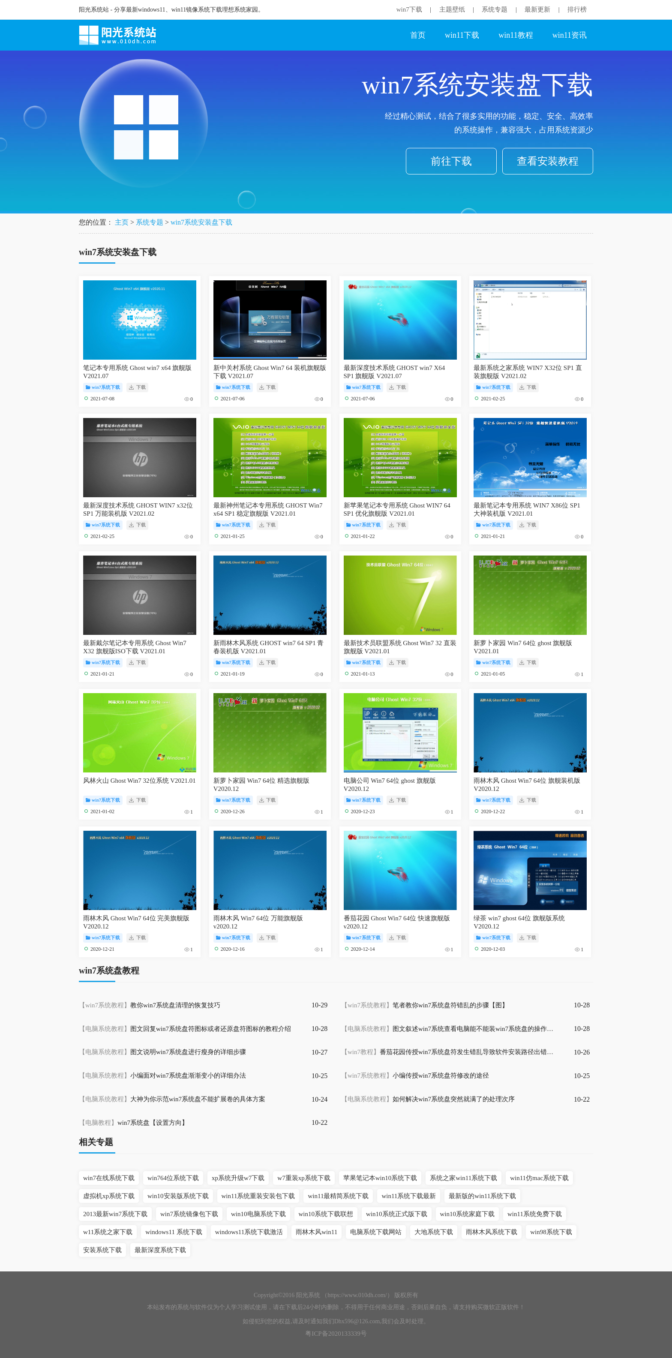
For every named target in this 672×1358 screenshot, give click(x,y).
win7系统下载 (103, 387)
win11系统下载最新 (408, 1196)
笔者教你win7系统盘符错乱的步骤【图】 (424, 1005)
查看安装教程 (548, 161)
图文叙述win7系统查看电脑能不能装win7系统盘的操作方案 (448, 1028)
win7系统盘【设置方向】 (133, 1122)
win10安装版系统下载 (178, 1196)
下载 (137, 387)
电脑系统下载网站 (376, 1232)
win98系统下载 (551, 1232)
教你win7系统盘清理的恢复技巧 (149, 1005)
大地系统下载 (433, 1232)
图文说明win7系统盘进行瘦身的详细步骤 (162, 1052)
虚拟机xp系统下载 (109, 1196)
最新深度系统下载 (160, 1250)
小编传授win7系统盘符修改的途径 (415, 1075)
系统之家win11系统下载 (463, 1178)
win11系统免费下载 (534, 1214)
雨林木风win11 (316, 1232)
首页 (418, 35)
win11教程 (515, 35)
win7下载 (409, 9)
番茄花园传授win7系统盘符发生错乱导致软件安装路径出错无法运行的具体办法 (448, 1052)
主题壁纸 (452, 9)
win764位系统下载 (173, 1178)
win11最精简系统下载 (338, 1196)
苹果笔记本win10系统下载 (380, 1178)
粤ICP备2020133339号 (335, 1333)
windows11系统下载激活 (249, 1232)
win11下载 (462, 35)
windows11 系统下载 (173, 1232)
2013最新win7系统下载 (115, 1214)
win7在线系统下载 (109, 1178)
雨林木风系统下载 (491, 1232)
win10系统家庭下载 (467, 1214)
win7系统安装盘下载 (201, 222)
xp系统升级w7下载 (238, 1178)
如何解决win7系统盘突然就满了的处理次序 (428, 1099)
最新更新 (537, 9)
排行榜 (577, 9)
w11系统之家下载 (107, 1232)
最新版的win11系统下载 (482, 1196)
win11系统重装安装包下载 (258, 1196)
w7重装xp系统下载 (303, 1178)
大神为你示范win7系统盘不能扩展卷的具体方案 (172, 1099)
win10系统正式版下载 (396, 1214)
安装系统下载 (102, 1250)
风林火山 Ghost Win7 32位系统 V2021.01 (139, 780)
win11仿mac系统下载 (539, 1178)
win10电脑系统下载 (258, 1214)
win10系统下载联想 (326, 1214)
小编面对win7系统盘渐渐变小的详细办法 (162, 1075)
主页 (122, 222)
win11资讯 (569, 35)
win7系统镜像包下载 (189, 1214)
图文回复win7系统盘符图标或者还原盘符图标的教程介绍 (185, 1028)
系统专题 (494, 9)
